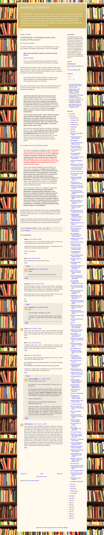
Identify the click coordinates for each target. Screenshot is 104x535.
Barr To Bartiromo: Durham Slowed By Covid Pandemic (75, 235)
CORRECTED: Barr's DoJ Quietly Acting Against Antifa (76, 307)
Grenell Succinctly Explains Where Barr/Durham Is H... (75, 386)
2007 (70, 518)
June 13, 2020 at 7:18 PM (35, 328)
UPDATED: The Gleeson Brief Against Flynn (76, 330)
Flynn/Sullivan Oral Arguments (75, 390)
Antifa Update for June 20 (76, 242)
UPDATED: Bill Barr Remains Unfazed (75, 245)
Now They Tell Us (74, 463)
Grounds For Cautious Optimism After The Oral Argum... (77, 312)
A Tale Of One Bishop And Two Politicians (76, 450)
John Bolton (27, 230)
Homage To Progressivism (77, 393)
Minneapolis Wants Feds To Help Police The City (76, 211)
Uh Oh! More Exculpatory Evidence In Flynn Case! (76, 207)
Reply (25, 253)
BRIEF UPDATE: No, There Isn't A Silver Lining (75, 272)
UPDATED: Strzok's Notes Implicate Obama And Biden (77, 197)
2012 (70, 507)
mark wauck (31, 379)
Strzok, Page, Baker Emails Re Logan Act (76, 147)
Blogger (66, 527)
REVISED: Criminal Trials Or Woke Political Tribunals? (76, 292)
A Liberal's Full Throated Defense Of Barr (76, 143)
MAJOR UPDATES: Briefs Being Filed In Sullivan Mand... (76, 467)
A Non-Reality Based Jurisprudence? (75, 252)
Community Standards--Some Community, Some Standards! (76, 326)
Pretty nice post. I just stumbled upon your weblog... (74, 90)
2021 (70, 113)
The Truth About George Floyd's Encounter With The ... (76, 287)
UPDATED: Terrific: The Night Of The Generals (76, 373)
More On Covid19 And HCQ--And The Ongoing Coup (77, 408)
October (73, 122)
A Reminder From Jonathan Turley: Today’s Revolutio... (75, 397)
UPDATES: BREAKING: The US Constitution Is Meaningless (76, 277)
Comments (71, 79)
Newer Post (24, 473)
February (73, 491)
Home (20, 30)
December (73, 118)
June (72, 131)
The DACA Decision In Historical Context (76, 248)
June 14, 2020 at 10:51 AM (41, 307)
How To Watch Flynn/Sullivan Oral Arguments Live (75, 335)
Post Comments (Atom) (33, 480)
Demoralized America (75, 348)
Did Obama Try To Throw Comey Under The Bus (76, 165)
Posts (70, 76)
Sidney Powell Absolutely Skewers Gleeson (76, 255)
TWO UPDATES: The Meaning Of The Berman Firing (75, 230)
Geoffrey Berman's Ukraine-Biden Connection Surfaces (76, 216)
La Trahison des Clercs (76, 404)
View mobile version (41, 476)
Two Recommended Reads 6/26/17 (75, 154)
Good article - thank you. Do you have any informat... (76, 100)
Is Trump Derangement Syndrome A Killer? (76, 443)
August (72, 126)
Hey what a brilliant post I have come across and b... (75, 85)
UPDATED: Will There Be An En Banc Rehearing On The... (76, 187)
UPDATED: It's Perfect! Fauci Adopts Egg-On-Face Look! (76, 436)
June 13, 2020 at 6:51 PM (41, 269)
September (73, 124)
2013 (70, 505)
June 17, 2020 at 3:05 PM (34, 355)
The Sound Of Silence (75, 432)
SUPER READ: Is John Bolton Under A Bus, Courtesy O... (76, 297)
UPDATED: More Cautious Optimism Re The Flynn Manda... (77, 302)
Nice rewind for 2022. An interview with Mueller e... (75, 105)
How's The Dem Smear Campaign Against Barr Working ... (76, 192)
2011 (70, 509)
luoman (55, 527)
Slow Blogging (74, 140)
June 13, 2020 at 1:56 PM (34, 239)
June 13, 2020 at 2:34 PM (33, 258)
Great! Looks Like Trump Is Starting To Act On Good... (76, 474)
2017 (70, 500)
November (73, 120)
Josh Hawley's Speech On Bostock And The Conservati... (77, 267)
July (72, 129)
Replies (28, 266)
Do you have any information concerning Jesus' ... (76, 95)
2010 (70, 511)
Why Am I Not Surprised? (76, 226)
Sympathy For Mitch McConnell (75, 263)
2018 (70, 498)
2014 (70, 502)
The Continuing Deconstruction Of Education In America (76, 357)
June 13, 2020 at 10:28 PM (34, 342)
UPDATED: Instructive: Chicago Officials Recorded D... (76, 365)
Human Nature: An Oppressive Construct (76, 183)
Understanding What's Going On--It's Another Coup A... (76, 416)
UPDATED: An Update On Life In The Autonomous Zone (77, 340)
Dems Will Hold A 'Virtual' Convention (76, 174)
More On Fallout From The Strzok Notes (77, 157)
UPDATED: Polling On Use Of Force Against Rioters (76, 345)
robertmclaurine (28, 424)
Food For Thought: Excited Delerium (75, 420)
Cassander (31, 269)
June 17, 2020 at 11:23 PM (40, 424)
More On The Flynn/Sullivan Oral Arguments (75, 428)
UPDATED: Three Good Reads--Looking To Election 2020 (76, 460)
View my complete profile (73, 70)
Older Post (59, 473)
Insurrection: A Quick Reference (75, 478)
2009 (70, 513)
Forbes (26, 328)
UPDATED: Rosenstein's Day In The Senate (76, 447)
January (73, 493)
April (72, 486)
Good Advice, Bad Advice (76, 481)
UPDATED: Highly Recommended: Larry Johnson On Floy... (76, 381)
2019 (70, 496)
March (72, 488)
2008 (70, 516)
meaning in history (35, 7)
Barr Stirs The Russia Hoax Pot (75, 361)
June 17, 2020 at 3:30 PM (43, 379)
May (72, 484)
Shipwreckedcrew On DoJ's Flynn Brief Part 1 (76, 369)
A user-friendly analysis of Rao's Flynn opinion (76, 168)
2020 (70, 116)
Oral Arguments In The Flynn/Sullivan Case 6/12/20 (76, 455)
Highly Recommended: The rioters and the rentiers (76, 179)
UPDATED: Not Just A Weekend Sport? (75, 220)
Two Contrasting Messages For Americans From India (76, 282)
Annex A (72, 322)
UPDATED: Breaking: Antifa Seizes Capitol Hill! (76, 352)
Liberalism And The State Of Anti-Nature (76, 239)
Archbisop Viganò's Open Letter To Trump (76, 401)
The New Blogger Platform (77, 470)
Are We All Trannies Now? (76, 171)
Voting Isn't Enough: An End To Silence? (76, 137)
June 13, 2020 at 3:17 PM (37, 283)
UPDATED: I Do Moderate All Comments (76, 440)
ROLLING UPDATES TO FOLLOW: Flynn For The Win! (76, 202)
